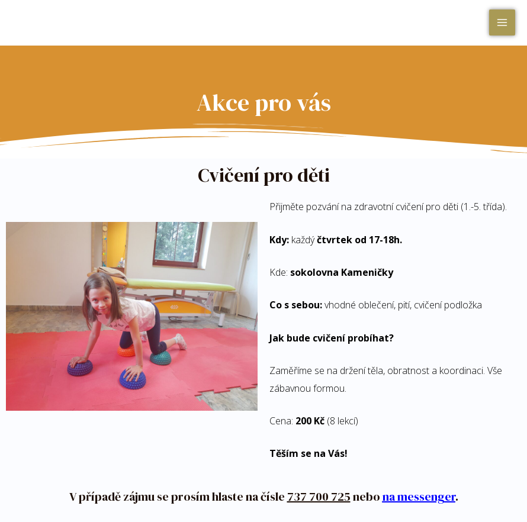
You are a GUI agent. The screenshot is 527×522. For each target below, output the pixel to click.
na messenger (419, 496)
